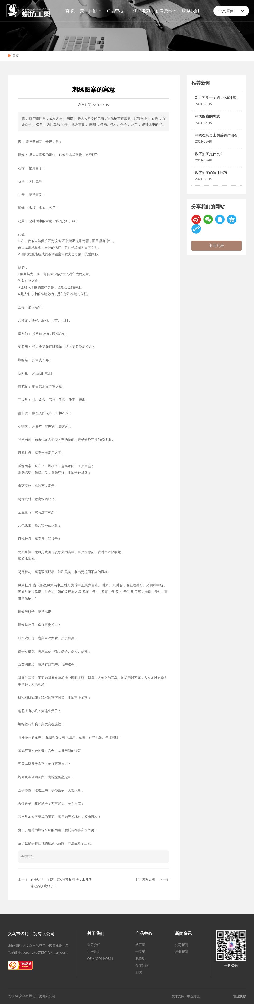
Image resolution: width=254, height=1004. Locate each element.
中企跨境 (193, 996)
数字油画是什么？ (209, 154)
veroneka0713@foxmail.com (45, 953)
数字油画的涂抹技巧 (211, 173)
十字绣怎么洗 (145, 880)
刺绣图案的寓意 (207, 116)
